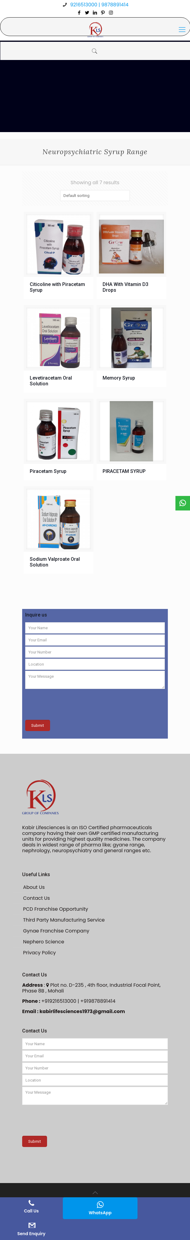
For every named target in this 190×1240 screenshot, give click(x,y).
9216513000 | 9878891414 (98, 4)
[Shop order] (95, 195)
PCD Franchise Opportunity (55, 909)
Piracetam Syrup (48, 471)
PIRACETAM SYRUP (124, 471)
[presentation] (71, 702)
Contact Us (36, 898)
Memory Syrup (119, 378)
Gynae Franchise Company (56, 930)
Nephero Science (43, 941)
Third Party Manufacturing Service (64, 919)
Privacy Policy (39, 952)
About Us (34, 887)
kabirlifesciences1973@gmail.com (82, 1011)
